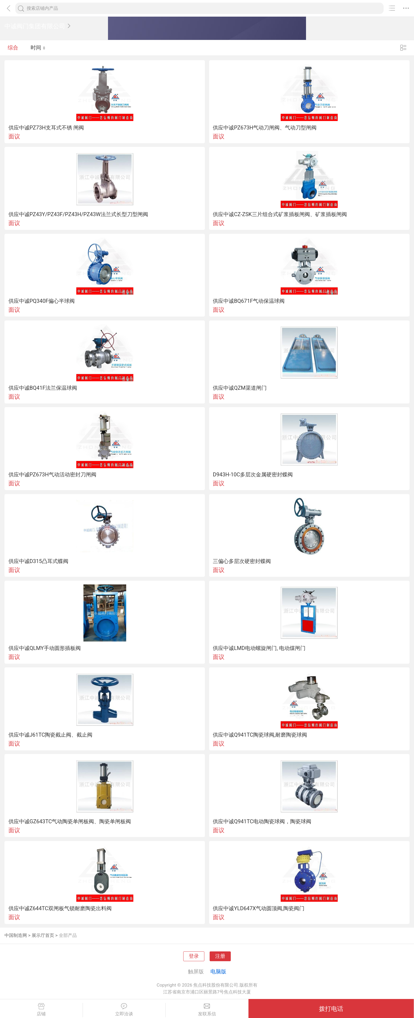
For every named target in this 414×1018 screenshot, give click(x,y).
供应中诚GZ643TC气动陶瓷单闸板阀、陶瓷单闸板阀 (69, 821)
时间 (38, 47)
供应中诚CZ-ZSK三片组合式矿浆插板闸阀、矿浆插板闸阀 (280, 214)
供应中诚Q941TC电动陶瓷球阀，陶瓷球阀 (262, 821)
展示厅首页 (43, 935)
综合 (13, 47)
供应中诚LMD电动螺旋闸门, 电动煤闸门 (259, 648)
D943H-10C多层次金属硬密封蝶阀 (253, 474)
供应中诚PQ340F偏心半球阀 (41, 301)
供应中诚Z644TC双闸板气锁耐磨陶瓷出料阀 (60, 908)
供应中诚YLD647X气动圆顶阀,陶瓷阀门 (258, 908)
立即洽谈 (124, 1009)
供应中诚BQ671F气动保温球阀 (249, 301)
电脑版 (218, 971)
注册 (220, 956)
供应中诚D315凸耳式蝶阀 (38, 561)
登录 (194, 956)
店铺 (41, 1009)
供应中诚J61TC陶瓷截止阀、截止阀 (50, 734)
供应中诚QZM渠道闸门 (240, 388)
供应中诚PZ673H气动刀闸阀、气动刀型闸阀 (265, 127)
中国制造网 (15, 935)
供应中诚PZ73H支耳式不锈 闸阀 (46, 127)
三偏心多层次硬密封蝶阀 (242, 561)
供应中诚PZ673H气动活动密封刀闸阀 (52, 474)
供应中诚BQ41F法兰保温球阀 (42, 388)
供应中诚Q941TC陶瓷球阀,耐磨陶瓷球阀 (260, 734)
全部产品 (68, 935)
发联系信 (207, 1009)
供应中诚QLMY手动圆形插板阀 (44, 648)
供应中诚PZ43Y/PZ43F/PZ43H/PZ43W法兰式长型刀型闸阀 (78, 214)
